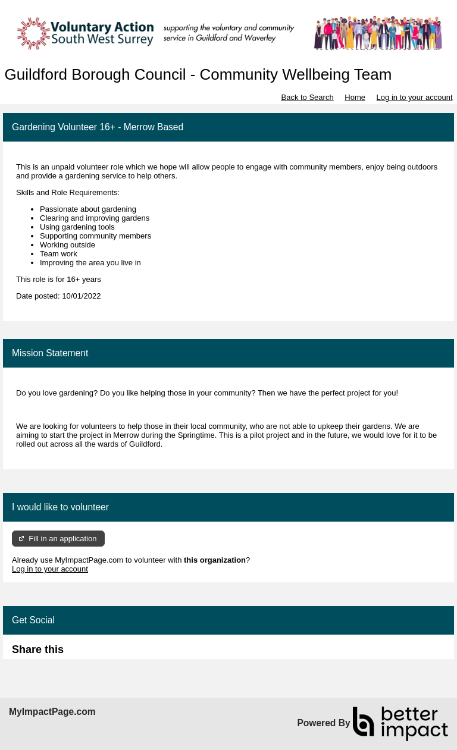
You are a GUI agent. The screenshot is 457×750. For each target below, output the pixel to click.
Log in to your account (415, 97)
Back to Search (307, 97)
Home (355, 97)
